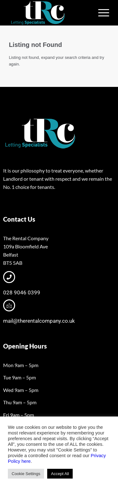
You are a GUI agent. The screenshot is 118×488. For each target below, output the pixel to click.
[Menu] (100, 13)
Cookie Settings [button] (26, 473)
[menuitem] (100, 13)
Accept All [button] (60, 473)
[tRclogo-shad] (49, 13)
